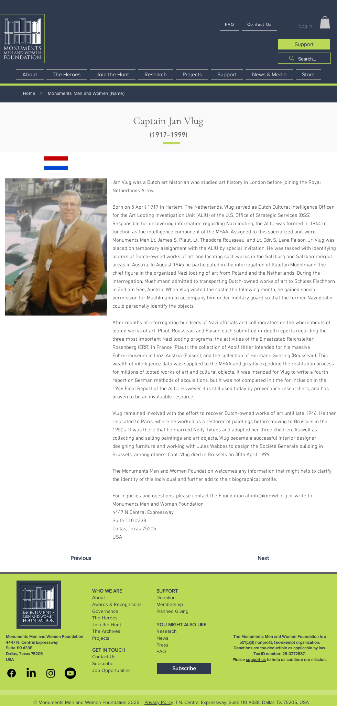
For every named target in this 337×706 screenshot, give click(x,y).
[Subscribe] (183, 668)
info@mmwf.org (269, 496)
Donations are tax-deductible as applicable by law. (279, 648)
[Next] (263, 558)
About (98, 597)
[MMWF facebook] (11, 673)
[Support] (304, 44)
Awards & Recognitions (117, 604)
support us (256, 659)
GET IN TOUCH (108, 650)
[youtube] (70, 673)
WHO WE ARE (107, 591)
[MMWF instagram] (50, 673)
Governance (105, 611)
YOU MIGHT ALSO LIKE (181, 624)
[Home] (29, 93)
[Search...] (307, 59)
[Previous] (80, 558)
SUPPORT (167, 591)
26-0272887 (293, 653)
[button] (325, 22)
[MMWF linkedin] (31, 673)
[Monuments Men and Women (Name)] (86, 93)
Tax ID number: (267, 653)
